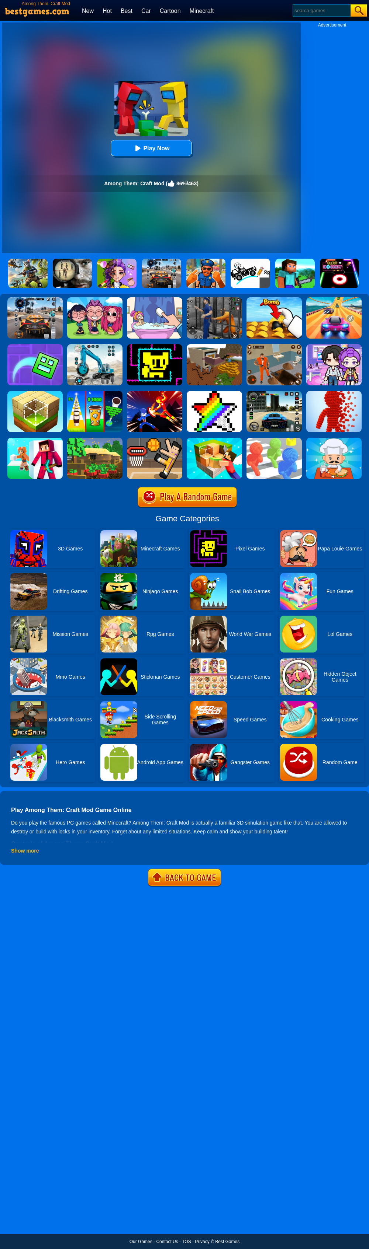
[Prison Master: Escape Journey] (274, 346)
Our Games (141, 1241)
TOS (186, 1241)
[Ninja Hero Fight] (154, 393)
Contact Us (167, 1241)
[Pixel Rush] (334, 393)
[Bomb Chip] (274, 299)
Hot (107, 11)
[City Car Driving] (35, 299)
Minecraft (202, 11)
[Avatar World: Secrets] (334, 346)
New (88, 11)
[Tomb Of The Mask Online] (154, 346)
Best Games (227, 1241)
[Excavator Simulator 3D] (95, 346)
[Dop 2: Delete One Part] (154, 299)
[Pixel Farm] (95, 440)
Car (146, 11)
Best (126, 11)
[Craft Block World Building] (214, 440)
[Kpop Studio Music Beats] (95, 299)
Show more (25, 851)
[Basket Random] (154, 440)
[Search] (321, 10)
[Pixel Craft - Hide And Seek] (35, 440)
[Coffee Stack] (95, 393)
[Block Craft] (35, 393)
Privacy (202, 1241)
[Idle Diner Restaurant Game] (334, 440)
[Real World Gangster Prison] (214, 299)
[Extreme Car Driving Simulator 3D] (274, 393)
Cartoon (170, 11)
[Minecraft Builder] (214, 346)
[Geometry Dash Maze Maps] (35, 346)
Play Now (151, 148)
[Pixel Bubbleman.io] (274, 440)
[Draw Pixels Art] (214, 393)
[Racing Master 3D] (334, 299)
